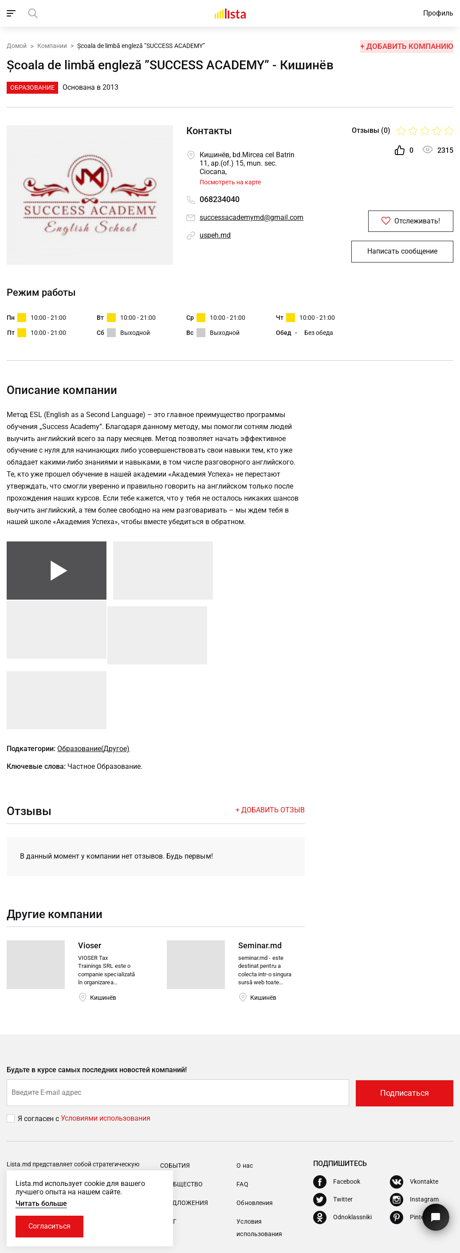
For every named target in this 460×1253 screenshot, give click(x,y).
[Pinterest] (412, 1157)
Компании (52, 45)
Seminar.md (260, 886)
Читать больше (41, 1203)
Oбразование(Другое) (93, 689)
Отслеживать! (402, 221)
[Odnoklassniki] (342, 1157)
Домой (17, 45)
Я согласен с (39, 1058)
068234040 (220, 199)
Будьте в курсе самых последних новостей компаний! (97, 1010)
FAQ (242, 1124)
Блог (168, 1161)
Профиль (438, 13)
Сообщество (181, 1124)
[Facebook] (336, 1121)
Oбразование (32, 87)
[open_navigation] (12, 13)
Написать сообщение (402, 252)
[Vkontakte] (414, 1121)
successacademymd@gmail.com (251, 217)
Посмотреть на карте (230, 182)
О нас (244, 1105)
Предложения (184, 1142)
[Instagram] (414, 1139)
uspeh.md (215, 235)
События (175, 1105)
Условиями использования (105, 1058)
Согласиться (50, 1226)
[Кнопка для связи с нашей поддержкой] (435, 1216)
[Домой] (230, 13)
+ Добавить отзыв (270, 750)
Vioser (89, 886)
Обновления (254, 1142)
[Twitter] (333, 1139)
